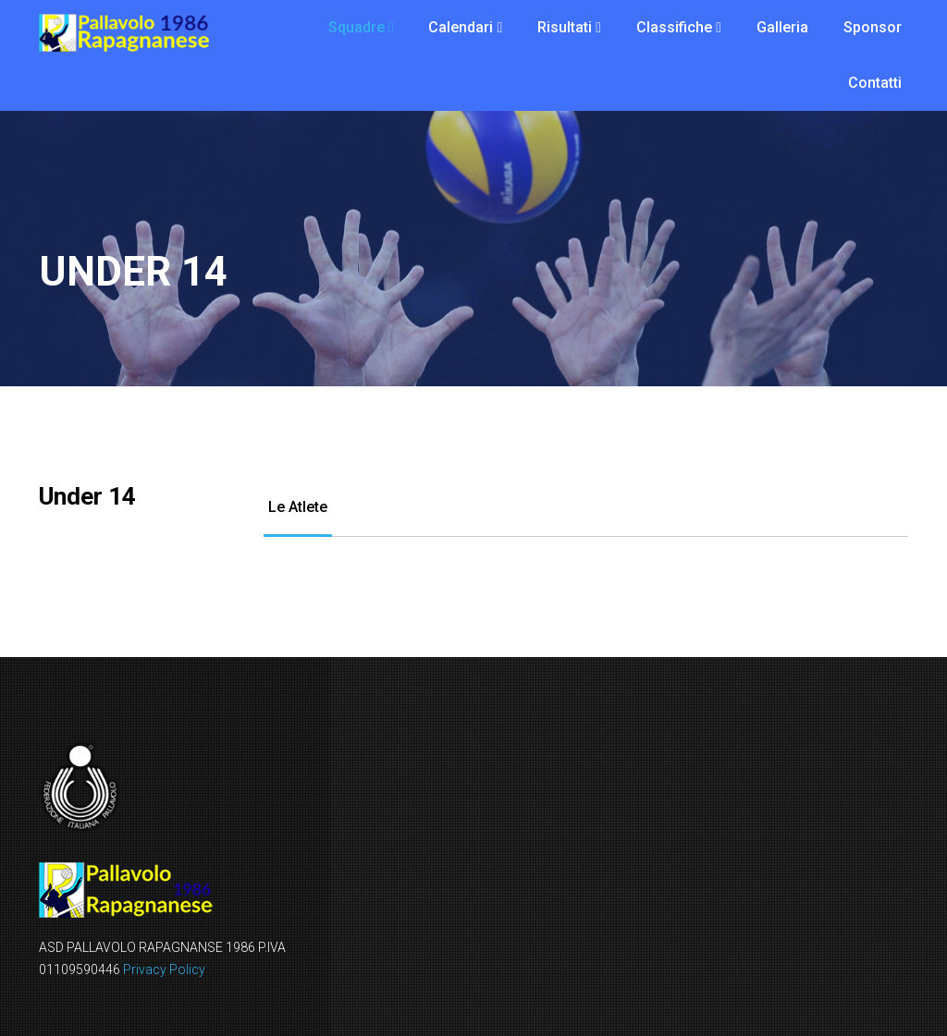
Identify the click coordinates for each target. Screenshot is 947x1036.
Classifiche (674, 27)
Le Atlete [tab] (297, 507)
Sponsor (872, 27)
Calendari (460, 27)
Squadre (356, 27)
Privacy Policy (164, 969)
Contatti (875, 82)
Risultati (564, 27)
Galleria (782, 27)
